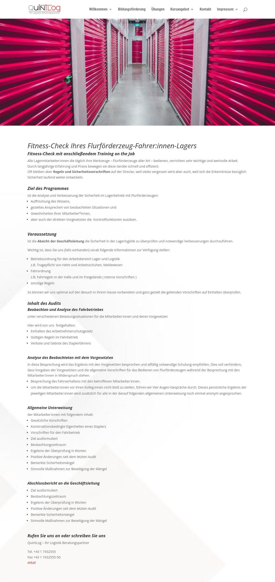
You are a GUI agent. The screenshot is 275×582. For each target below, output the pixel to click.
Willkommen (98, 9)
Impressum (225, 9)
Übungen (157, 9)
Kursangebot (179, 9)
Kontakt (205, 9)
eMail (31, 562)
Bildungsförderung (131, 9)
